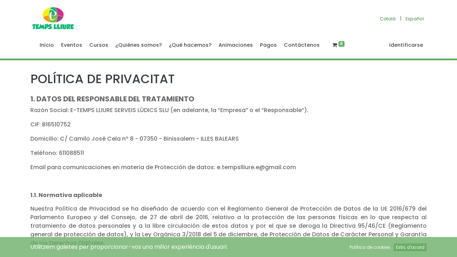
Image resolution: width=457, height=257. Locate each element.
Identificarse (406, 45)
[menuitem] (46, 45)
